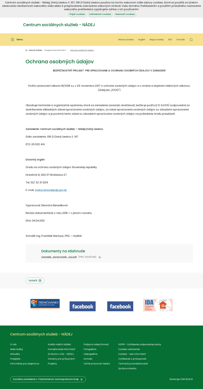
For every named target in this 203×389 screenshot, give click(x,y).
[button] (191, 39)
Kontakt (181, 39)
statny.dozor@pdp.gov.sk (51, 190)
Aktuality (15, 354)
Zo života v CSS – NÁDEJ (61, 354)
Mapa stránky (157, 39)
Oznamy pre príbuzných (61, 358)
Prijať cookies (77, 14)
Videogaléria (90, 354)
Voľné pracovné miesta (97, 363)
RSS (170, 39)
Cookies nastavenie (129, 349)
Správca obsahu (127, 368)
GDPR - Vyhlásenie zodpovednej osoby (139, 344)
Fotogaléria (90, 349)
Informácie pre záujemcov (24, 363)
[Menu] (16, 39)
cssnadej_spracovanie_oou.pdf (59, 257)
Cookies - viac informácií (132, 354)
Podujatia (15, 358)
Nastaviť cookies (125, 14)
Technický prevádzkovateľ (133, 363)
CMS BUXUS (186, 379)
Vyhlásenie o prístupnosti (132, 358)
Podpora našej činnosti (96, 344)
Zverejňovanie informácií (55, 50)
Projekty (52, 363)
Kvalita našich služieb (59, 344)
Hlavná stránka (126, 39)
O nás (13, 344)
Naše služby (16, 349)
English (141, 39)
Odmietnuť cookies (100, 14)
